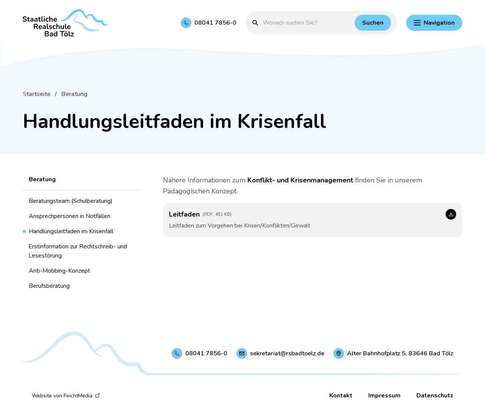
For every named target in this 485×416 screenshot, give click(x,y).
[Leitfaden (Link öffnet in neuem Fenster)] (312, 220)
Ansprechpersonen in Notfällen (69, 216)
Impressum (384, 395)
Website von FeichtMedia (66, 395)
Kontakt (340, 395)
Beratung (74, 94)
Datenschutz (434, 395)
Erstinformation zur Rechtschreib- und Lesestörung (77, 251)
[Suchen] (373, 23)
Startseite (36, 94)
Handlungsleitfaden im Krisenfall (71, 231)
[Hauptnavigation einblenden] (434, 23)
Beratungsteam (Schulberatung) (71, 201)
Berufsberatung (49, 286)
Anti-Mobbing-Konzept (59, 271)
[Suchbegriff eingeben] (307, 23)
